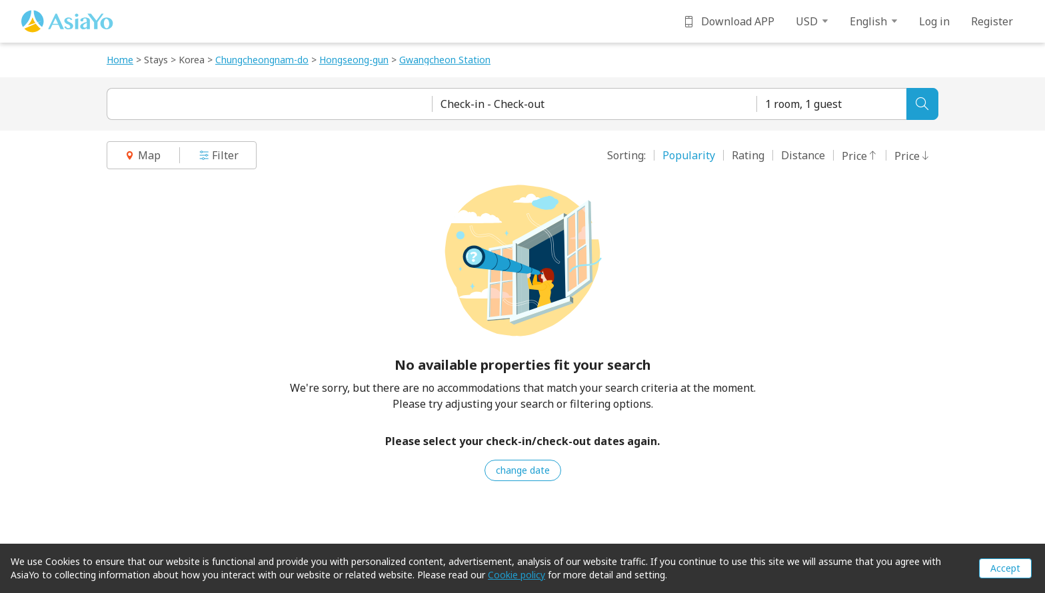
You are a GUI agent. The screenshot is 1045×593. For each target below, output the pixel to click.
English (874, 21)
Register (992, 21)
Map (143, 155)
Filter (219, 155)
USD (812, 21)
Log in (934, 21)
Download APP (728, 21)
